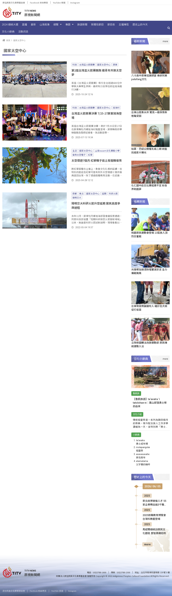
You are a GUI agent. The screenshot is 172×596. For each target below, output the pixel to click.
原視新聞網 (32, 14)
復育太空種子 (79, 154)
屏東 (115, 64)
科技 (74, 64)
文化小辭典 (8, 31)
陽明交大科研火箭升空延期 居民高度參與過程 (95, 205)
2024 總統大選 (10, 24)
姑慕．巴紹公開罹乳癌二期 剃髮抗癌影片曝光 (149, 150)
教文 (81, 193)
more (147, 544)
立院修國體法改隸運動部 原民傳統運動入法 (149, 344)
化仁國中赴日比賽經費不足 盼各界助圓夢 (149, 187)
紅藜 (90, 154)
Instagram (75, 2)
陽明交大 (76, 197)
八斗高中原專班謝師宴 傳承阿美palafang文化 (149, 77)
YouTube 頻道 (59, 2)
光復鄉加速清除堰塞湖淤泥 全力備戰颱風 (149, 271)
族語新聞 (82, 24)
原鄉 (74, 193)
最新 (33, 24)
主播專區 (124, 24)
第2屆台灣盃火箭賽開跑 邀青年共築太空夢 (96, 72)
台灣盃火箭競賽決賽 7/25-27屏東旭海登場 (96, 115)
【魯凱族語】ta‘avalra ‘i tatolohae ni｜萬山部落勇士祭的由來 (150, 403)
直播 (24, 24)
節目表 (111, 24)
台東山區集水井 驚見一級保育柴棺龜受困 (149, 114)
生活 (74, 150)
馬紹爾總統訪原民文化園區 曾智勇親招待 (154, 531)
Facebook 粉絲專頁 (39, 2)
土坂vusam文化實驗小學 (107, 150)
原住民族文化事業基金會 (14, 2)
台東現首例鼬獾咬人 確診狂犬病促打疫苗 (149, 307)
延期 (104, 193)
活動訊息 (23, 31)
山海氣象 (45, 24)
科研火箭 (113, 193)
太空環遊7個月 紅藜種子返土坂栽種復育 (96, 160)
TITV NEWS (30, 11)
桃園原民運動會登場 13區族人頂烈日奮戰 (149, 234)
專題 (69, 24)
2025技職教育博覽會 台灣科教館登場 (154, 517)
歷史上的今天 (140, 24)
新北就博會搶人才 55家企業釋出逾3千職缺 (154, 503)
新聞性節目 (97, 24)
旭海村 (116, 107)
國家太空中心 (103, 64)
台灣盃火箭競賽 (87, 64)
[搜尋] (168, 27)
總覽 (57, 24)
